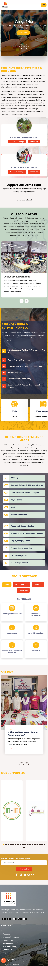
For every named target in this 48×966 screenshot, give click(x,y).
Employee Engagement (20, 541)
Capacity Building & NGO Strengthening (27, 485)
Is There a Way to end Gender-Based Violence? (24, 734)
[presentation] (22, 47)
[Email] (24, 862)
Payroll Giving (16, 500)
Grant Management (19, 555)
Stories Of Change (17, 142)
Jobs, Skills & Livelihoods (17, 276)
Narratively (33, 142)
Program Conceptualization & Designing (27, 533)
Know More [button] (23, 33)
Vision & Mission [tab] (21, 584)
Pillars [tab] (7, 584)
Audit (13, 507)
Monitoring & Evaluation (20, 563)
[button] (3, 844)
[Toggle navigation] (43, 5)
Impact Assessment (19, 514)
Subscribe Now (24, 869)
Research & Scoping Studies (22, 526)
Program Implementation (21, 548)
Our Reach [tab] (38, 584)
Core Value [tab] (23, 590)
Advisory (14, 478)
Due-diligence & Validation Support (25, 492)
